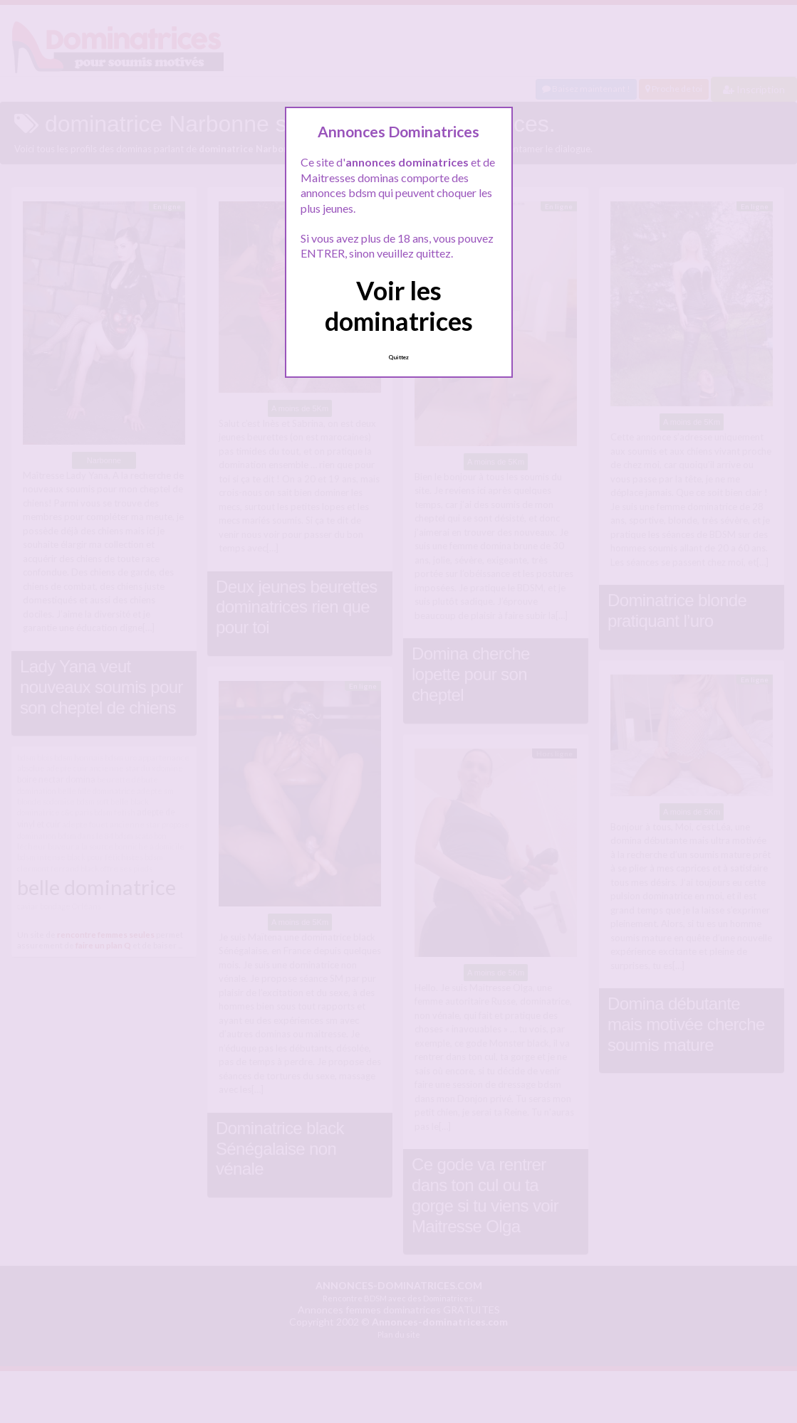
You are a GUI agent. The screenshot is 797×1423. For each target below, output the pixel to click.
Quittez (398, 357)
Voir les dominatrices (399, 306)
